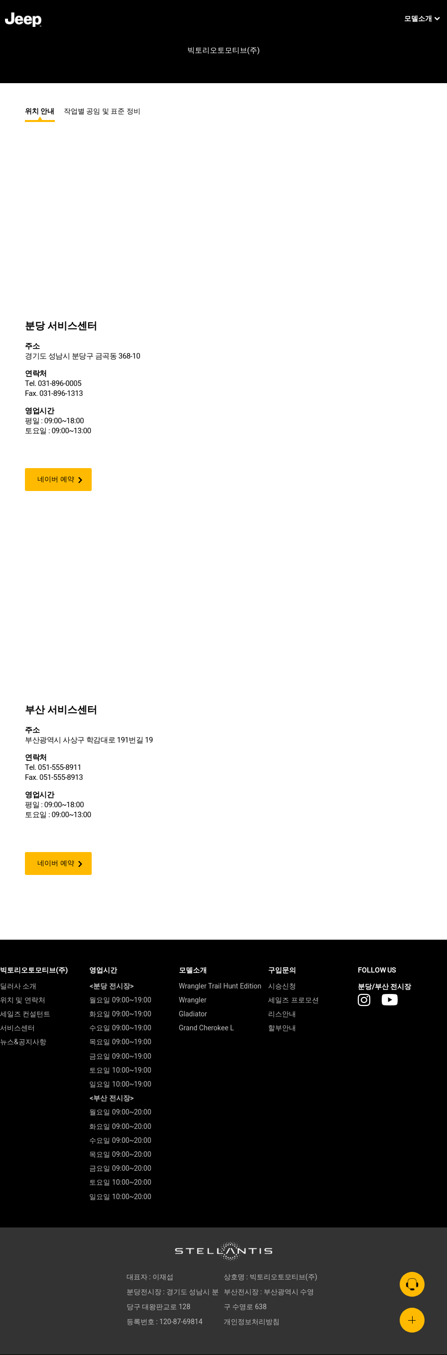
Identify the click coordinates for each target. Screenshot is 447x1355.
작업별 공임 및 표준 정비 (102, 111)
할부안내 (282, 1028)
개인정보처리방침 (252, 1322)
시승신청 (282, 986)
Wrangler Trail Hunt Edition (220, 986)
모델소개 (422, 19)
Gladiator (193, 1014)
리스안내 (282, 1014)
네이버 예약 (55, 479)
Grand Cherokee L (206, 1028)
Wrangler (193, 1000)
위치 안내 (40, 111)
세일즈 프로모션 (293, 1000)
